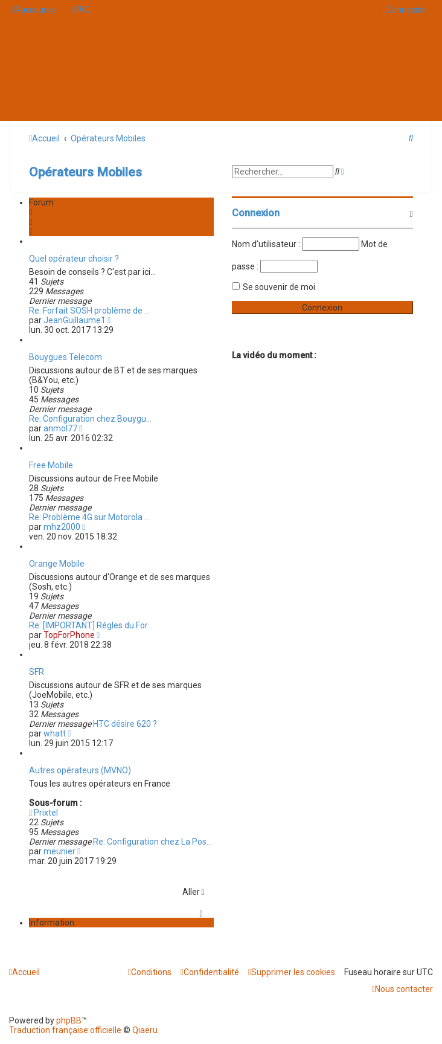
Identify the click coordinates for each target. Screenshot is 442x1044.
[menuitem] (81, 10)
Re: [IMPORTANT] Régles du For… (91, 625)
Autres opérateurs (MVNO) (80, 770)
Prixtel (43, 812)
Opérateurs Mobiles (85, 172)
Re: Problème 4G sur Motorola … (89, 517)
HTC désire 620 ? (125, 724)
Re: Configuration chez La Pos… (152, 841)
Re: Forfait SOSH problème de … (89, 310)
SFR (36, 672)
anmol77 (60, 428)
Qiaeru (145, 1030)
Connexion (256, 213)
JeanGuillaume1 (74, 320)
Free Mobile (51, 465)
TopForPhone (69, 635)
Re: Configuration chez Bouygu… (90, 419)
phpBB (69, 1020)
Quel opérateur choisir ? (74, 258)
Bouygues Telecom (65, 357)
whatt (54, 733)
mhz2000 (61, 527)
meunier (59, 851)
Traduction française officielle (65, 1030)
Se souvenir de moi (279, 287)
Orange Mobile (57, 564)
